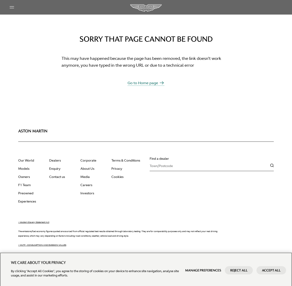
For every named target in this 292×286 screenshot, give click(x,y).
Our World (26, 160)
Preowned (25, 193)
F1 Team (24, 185)
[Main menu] (12, 7)
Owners (24, 177)
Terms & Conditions (125, 160)
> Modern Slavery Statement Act (33, 222)
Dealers (55, 160)
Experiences (27, 201)
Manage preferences (203, 273)
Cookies (117, 177)
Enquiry (55, 169)
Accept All (271, 273)
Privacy (116, 169)
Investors (87, 193)
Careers (86, 185)
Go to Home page (146, 83)
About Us (87, 169)
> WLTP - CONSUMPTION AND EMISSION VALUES (42, 245)
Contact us (57, 177)
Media (85, 177)
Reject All (239, 273)
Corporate (88, 160)
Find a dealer (159, 159)
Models (23, 169)
